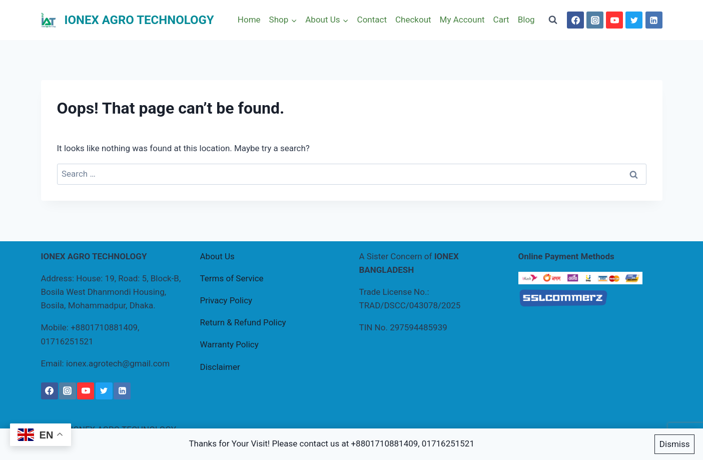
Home (249, 20)
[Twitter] (633, 20)
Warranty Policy (229, 344)
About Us (217, 256)
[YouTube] (614, 20)
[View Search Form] (553, 20)
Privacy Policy (226, 300)
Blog (526, 20)
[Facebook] (575, 20)
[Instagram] (594, 20)
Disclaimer (220, 367)
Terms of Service (232, 278)
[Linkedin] (653, 20)
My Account (462, 20)
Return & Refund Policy (243, 322)
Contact (372, 20)
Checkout (413, 20)
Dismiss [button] (674, 444)
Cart (501, 20)
